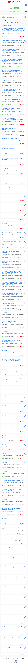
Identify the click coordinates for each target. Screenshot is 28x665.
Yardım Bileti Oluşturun (6, 25)
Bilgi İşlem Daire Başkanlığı (8, 95)
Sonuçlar (10, 11)
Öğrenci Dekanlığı (7, 228)
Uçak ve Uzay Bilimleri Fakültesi (9, 85)
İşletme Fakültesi (7, 143)
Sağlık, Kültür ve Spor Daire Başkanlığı (10, 308)
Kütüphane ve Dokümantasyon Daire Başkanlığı (12, 533)
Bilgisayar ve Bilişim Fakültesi (9, 219)
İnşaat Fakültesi (7, 55)
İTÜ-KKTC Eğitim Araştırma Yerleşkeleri (10, 134)
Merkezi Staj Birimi (7, 36)
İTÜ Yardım (2, 13)
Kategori (14, 11)
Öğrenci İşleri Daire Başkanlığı (9, 45)
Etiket (18, 11)
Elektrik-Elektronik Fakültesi (9, 278)
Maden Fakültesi (7, 327)
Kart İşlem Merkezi (7, 104)
